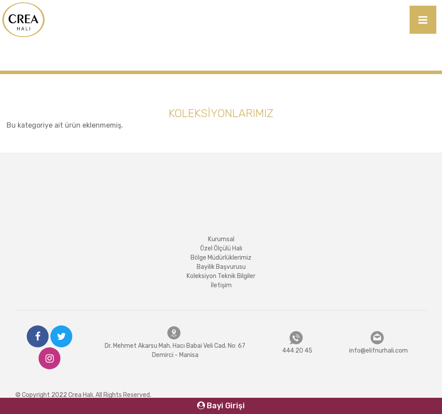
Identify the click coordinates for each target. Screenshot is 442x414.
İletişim (221, 285)
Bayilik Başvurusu (221, 267)
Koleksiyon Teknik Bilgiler (221, 276)
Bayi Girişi (221, 405)
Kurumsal (221, 239)
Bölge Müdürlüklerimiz (221, 257)
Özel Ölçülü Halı (221, 248)
